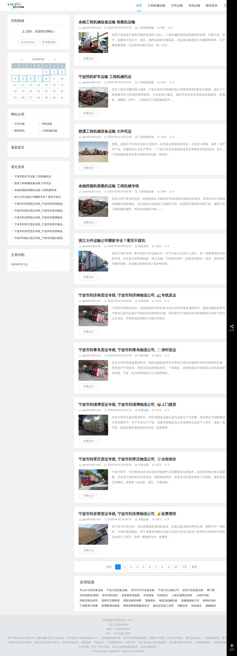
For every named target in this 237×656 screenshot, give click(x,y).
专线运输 (194, 5)
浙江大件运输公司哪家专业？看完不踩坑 (112, 241)
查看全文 (89, 58)
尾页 (194, 566)
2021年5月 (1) (19, 264)
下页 (184, 566)
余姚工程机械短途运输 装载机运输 (107, 22)
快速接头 (196, 605)
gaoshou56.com (91, 27)
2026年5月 (39, 59)
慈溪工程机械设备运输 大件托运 (105, 131)
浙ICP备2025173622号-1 (21, 637)
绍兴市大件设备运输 (142, 590)
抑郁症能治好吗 (89, 600)
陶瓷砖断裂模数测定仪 (136, 605)
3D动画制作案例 (89, 595)
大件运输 (177, 5)
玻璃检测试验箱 (110, 605)
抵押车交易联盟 (110, 600)
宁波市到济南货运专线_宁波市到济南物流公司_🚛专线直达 (127, 295)
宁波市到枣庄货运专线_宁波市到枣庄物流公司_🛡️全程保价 (127, 459)
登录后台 (29, 42)
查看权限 (50, 42)
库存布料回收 (110, 595)
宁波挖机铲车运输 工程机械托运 (105, 77)
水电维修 (148, 595)
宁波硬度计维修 (89, 605)
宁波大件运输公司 (168, 590)
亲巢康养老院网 (130, 595)
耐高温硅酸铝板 (168, 600)
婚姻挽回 (211, 605)
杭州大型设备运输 (193, 590)
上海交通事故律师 (181, 595)
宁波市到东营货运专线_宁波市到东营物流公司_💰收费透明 (127, 514)
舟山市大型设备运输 (91, 590)
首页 (139, 5)
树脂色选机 (209, 600)
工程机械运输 (156, 5)
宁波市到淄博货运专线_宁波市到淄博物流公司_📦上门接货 (127, 404)
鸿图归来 (182, 605)
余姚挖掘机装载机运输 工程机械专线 (109, 186)
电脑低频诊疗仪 (190, 600)
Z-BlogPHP (113, 651)
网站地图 (42, 637)
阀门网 (211, 590)
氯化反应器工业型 (163, 605)
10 (175, 566)
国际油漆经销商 (132, 600)
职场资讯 (162, 595)
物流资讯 (212, 5)
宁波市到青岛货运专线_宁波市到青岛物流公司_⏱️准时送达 (127, 350)
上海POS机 (202, 595)
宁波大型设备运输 (117, 590)
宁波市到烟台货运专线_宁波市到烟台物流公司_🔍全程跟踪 (48, 238)
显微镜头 (150, 600)
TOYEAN (138, 651)
